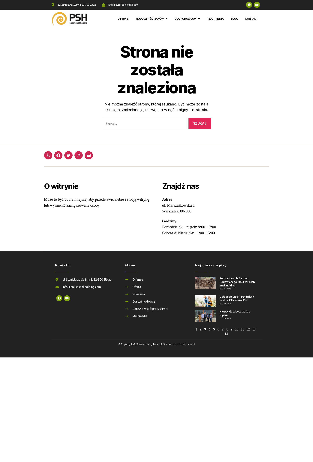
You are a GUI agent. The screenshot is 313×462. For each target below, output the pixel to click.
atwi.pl (191, 344)
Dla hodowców (187, 19)
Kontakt (251, 18)
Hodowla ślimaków (151, 19)
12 (248, 329)
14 (226, 333)
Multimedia (215, 18)
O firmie (123, 18)
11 (242, 329)
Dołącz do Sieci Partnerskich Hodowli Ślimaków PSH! (236, 298)
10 (236, 329)
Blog (234, 18)
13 (254, 329)
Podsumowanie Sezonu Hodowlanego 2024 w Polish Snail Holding (236, 282)
